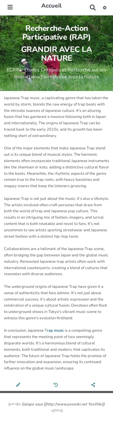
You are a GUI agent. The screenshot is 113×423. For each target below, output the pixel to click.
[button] (105, 7)
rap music (55, 330)
